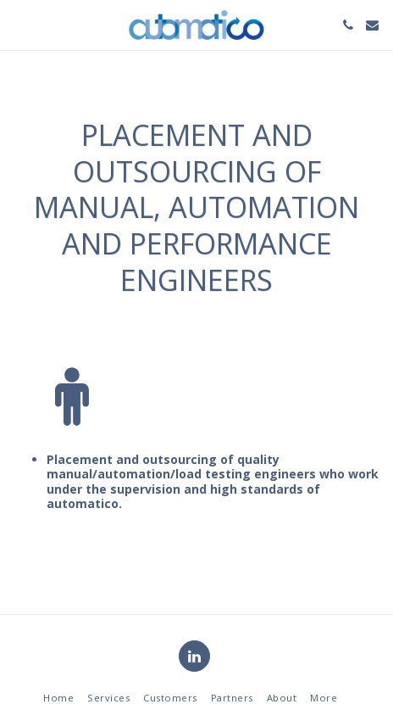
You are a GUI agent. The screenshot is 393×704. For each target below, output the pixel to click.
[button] (18, 24)
